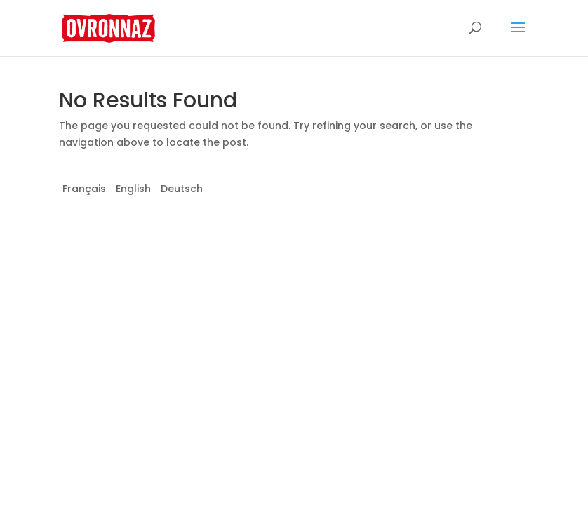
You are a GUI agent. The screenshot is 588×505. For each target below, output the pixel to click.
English (133, 189)
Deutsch (182, 189)
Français (84, 189)
